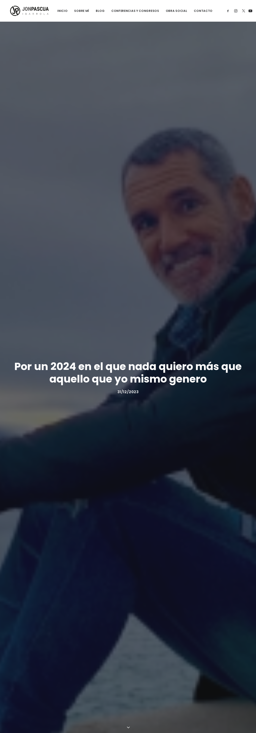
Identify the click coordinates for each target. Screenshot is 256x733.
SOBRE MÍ (78, 11)
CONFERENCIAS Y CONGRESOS (132, 11)
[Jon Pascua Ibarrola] (27, 11)
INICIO (59, 11)
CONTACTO (200, 11)
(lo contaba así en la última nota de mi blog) (129, 524)
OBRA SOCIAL (173, 11)
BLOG (97, 11)
